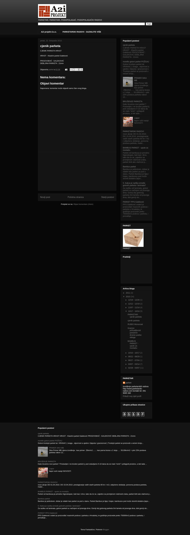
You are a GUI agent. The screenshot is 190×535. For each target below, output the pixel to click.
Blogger (106, 530)
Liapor (137, 118)
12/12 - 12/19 (134, 304)
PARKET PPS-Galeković (133, 202)
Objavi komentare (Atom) (83, 204)
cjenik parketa (50, 46)
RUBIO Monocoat (135, 324)
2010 (128, 296)
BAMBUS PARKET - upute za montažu (133, 344)
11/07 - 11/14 (134, 307)
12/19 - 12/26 (134, 300)
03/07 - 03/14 (134, 364)
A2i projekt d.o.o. (49, 32)
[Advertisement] (77, 171)
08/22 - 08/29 (134, 356)
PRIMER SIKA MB (56, 448)
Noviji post (45, 197)
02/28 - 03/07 (134, 368)
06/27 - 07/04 (134, 360)
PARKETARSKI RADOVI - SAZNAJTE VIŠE (82, 32)
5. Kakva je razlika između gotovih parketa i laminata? (134, 184)
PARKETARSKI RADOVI (133, 131)
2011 (128, 293)
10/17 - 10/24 (134, 311)
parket (128, 383)
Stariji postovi (107, 197)
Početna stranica (76, 197)
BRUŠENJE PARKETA (132, 101)
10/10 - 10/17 (134, 353)
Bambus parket (129, 167)
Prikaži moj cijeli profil (132, 396)
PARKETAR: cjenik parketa (135, 315)
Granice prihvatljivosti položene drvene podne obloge (135, 332)
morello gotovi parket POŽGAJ (136, 62)
